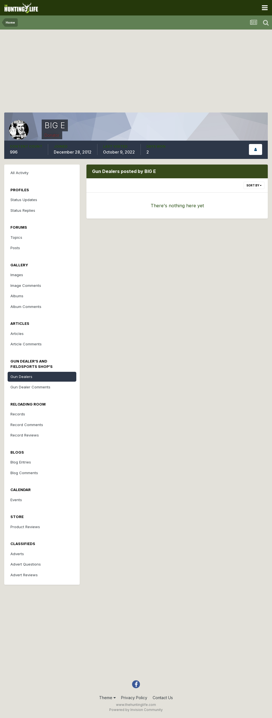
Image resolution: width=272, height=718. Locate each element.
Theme (107, 697)
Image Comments (25, 285)
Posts (15, 248)
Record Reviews (24, 435)
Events (16, 500)
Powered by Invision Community (136, 710)
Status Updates (23, 199)
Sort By (254, 185)
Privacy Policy (134, 697)
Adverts (17, 554)
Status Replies (22, 210)
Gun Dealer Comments (30, 387)
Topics (16, 237)
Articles (17, 333)
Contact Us (163, 697)
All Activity (19, 172)
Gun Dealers (21, 376)
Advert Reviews (24, 575)
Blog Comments (24, 473)
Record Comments (26, 424)
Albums (16, 296)
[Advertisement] (136, 73)
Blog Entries (20, 462)
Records (17, 414)
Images (16, 275)
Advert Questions (25, 564)
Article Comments (26, 344)
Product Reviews (25, 527)
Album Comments (25, 306)
